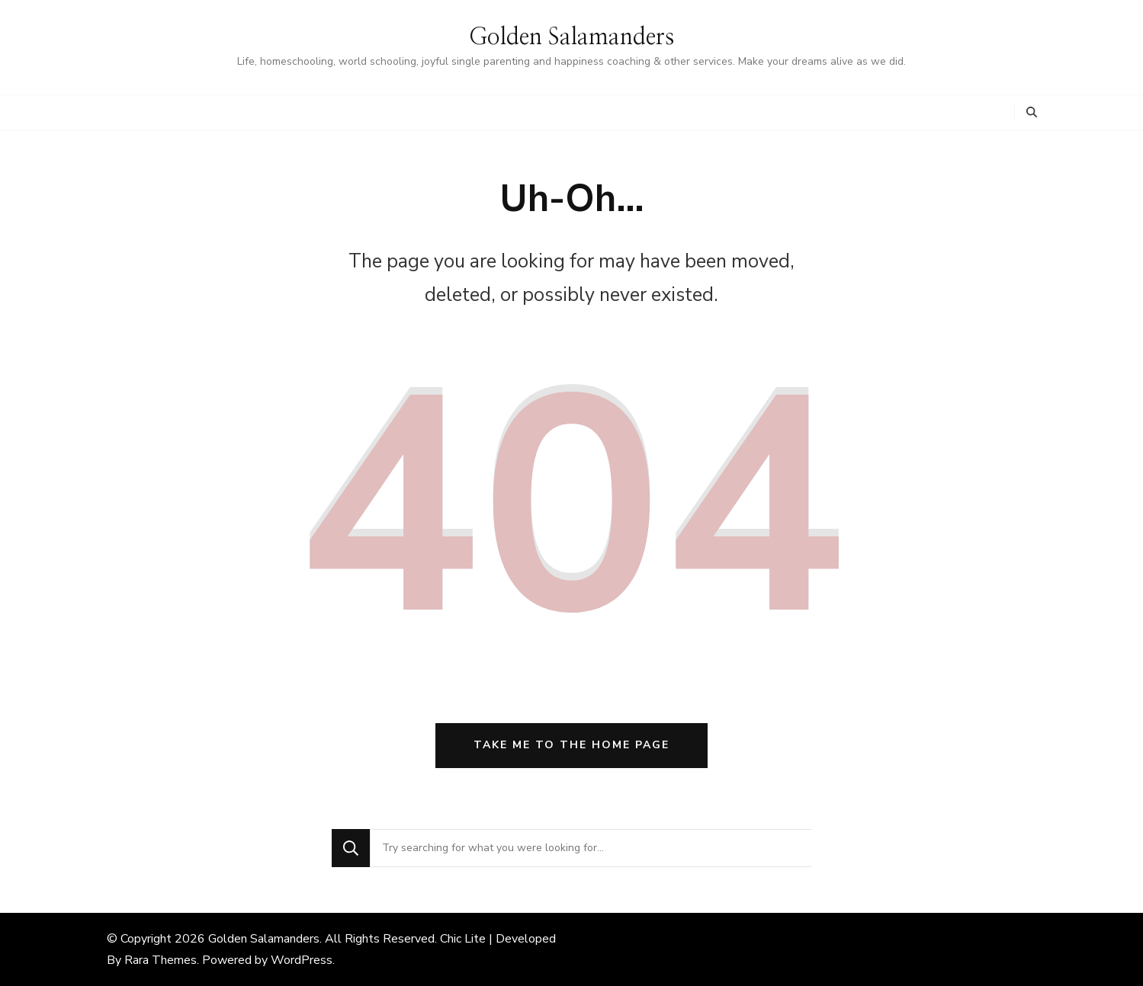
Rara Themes (160, 960)
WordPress (301, 960)
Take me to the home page (571, 745)
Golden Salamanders (571, 37)
